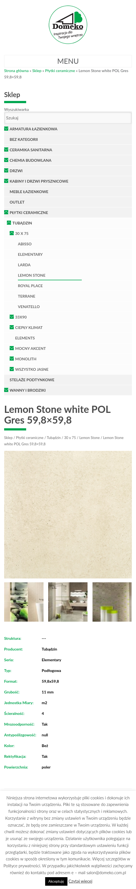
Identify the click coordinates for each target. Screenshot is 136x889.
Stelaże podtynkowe (32, 379)
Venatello (29, 306)
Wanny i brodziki (28, 390)
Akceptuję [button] (56, 881)
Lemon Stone (31, 275)
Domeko (68, 25)
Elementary (30, 254)
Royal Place (30, 285)
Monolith (25, 358)
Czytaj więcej (81, 881)
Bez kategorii (24, 139)
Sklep (36, 70)
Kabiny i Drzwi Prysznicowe (39, 181)
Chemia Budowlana (30, 160)
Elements (25, 338)
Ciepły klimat (29, 327)
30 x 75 (22, 233)
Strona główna (16, 70)
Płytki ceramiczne (60, 70)
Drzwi (16, 170)
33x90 (21, 317)
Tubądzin (22, 223)
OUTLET (17, 202)
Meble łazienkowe (29, 191)
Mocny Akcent (30, 348)
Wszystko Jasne (31, 369)
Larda (24, 264)
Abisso (25, 244)
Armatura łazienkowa (34, 129)
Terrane (26, 296)
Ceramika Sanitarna (31, 149)
